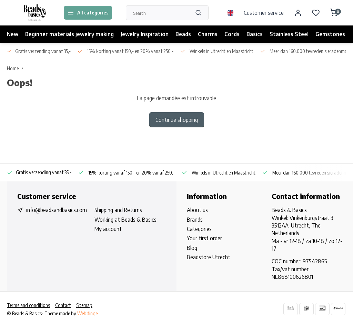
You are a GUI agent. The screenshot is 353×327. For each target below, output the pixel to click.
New (12, 34)
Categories (199, 228)
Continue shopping (176, 119)
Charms (208, 34)
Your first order (204, 238)
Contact (63, 305)
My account (108, 228)
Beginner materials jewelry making (69, 34)
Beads (183, 34)
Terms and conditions (28, 305)
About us (197, 210)
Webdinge (87, 313)
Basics (254, 34)
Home (16, 68)
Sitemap (84, 305)
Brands (195, 219)
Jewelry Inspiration (145, 34)
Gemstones (330, 34)
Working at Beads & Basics (125, 219)
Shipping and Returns (118, 210)
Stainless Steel (289, 34)
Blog (192, 247)
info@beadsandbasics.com (56, 210)
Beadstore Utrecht (208, 257)
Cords (232, 34)
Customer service (264, 12)
